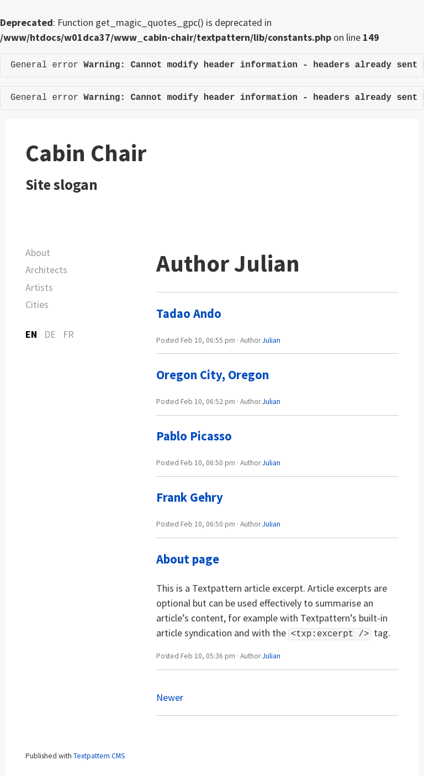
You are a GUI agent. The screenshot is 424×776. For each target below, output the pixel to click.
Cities (37, 304)
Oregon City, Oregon (212, 374)
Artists (39, 287)
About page (187, 559)
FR (68, 334)
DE (50, 334)
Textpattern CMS (99, 754)
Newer (169, 696)
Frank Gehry (189, 497)
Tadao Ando (188, 313)
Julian (271, 340)
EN (31, 334)
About (37, 252)
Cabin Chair (85, 153)
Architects (46, 269)
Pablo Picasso (194, 436)
